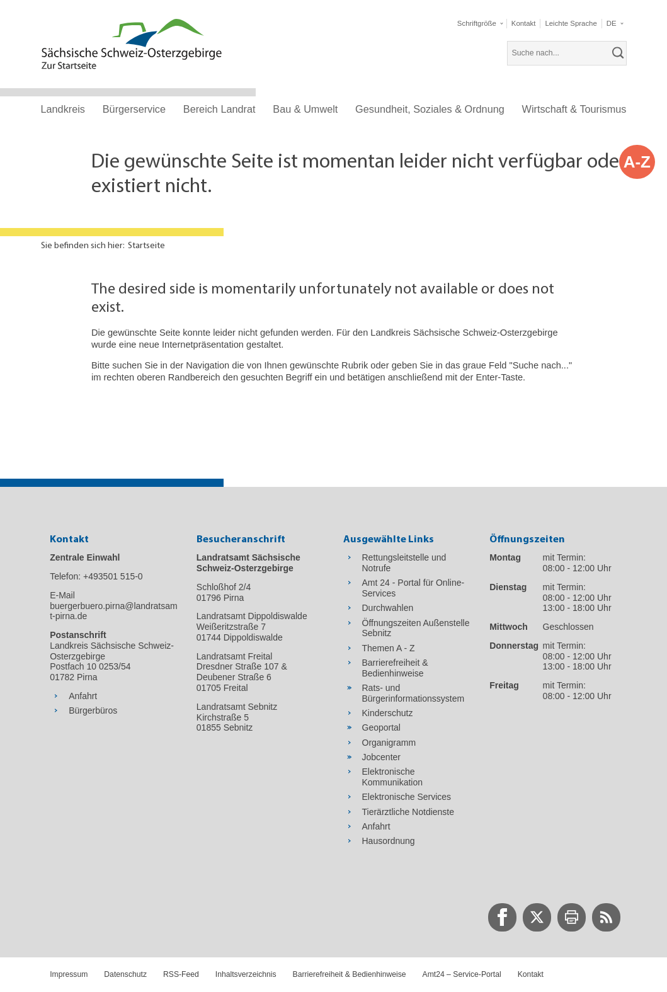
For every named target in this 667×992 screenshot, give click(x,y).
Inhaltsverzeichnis (245, 974)
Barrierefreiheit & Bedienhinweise (349, 974)
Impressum (69, 974)
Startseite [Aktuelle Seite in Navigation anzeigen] (146, 246)
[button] (480, 23)
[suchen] (618, 53)
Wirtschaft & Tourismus (574, 109)
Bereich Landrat (219, 109)
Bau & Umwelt (305, 109)
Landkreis (63, 109)
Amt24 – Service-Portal (462, 974)
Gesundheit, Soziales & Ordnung (430, 109)
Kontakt (531, 974)
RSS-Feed (181, 974)
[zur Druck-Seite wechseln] (571, 917)
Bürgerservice (134, 109)
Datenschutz (125, 974)
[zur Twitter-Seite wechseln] (537, 917)
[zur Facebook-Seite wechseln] (502, 917)
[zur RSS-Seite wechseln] (606, 917)
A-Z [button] (637, 161)
